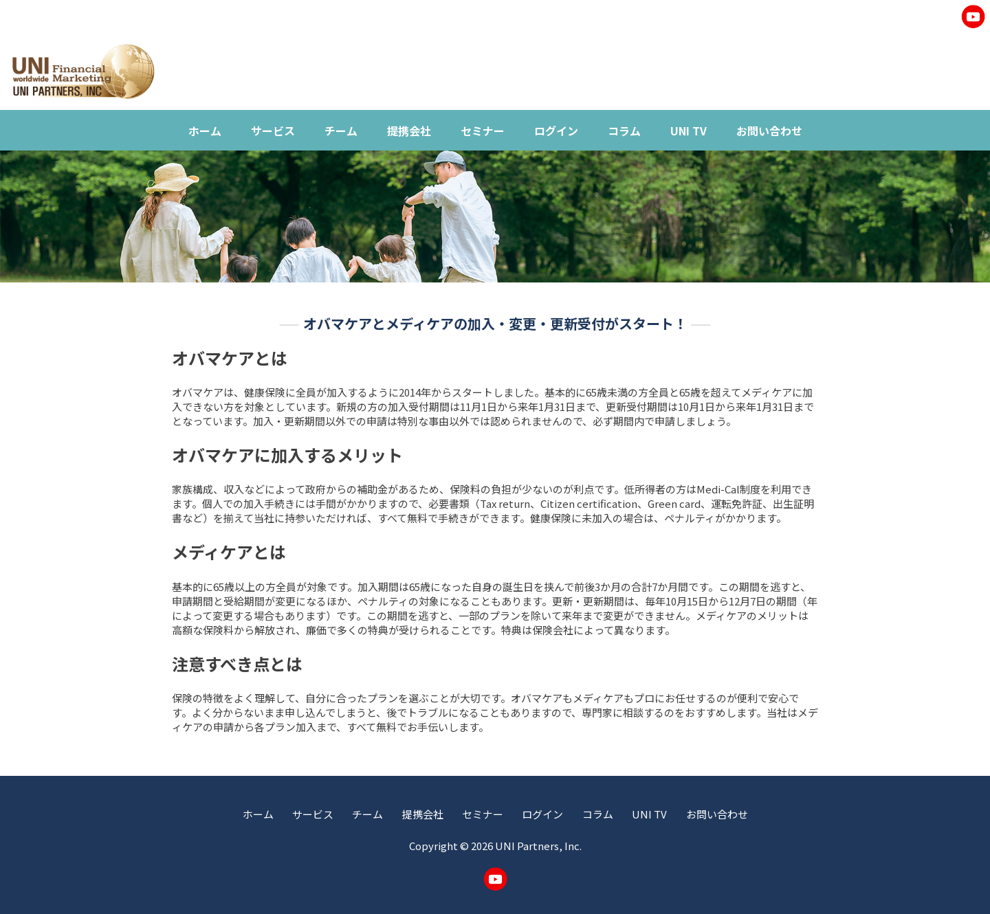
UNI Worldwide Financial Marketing (83, 71)
